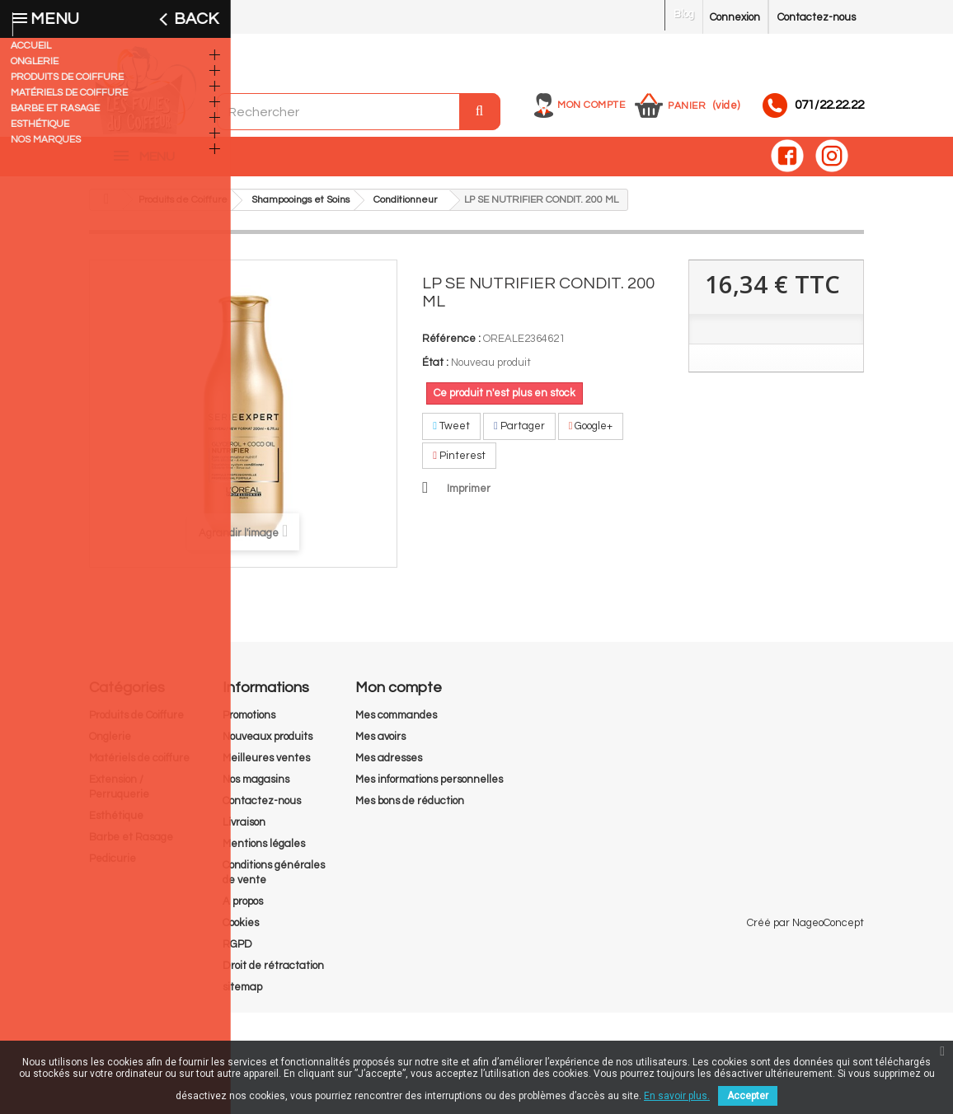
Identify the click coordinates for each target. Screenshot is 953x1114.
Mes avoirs (380, 745)
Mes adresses (388, 766)
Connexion (735, 17)
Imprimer (469, 497)
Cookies (241, 931)
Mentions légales (264, 852)
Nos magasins (256, 787)
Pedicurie (112, 867)
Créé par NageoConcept (805, 1024)
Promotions (249, 723)
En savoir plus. (677, 1096)
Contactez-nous (816, 17)
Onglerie (110, 745)
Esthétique (116, 824)
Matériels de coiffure (139, 766)
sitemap (242, 995)
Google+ (591, 434)
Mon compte (591, 105)
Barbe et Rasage (131, 845)
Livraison (244, 830)
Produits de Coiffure (136, 723)
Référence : (451, 347)
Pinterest (459, 464)
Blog (684, 14)
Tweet (451, 434)
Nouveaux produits (267, 745)
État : (435, 371)
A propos (243, 909)
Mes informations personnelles (429, 787)
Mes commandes (396, 723)
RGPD (237, 952)
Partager (519, 434)
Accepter (747, 1096)
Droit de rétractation (273, 974)
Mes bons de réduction (409, 809)
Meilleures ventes (266, 766)
